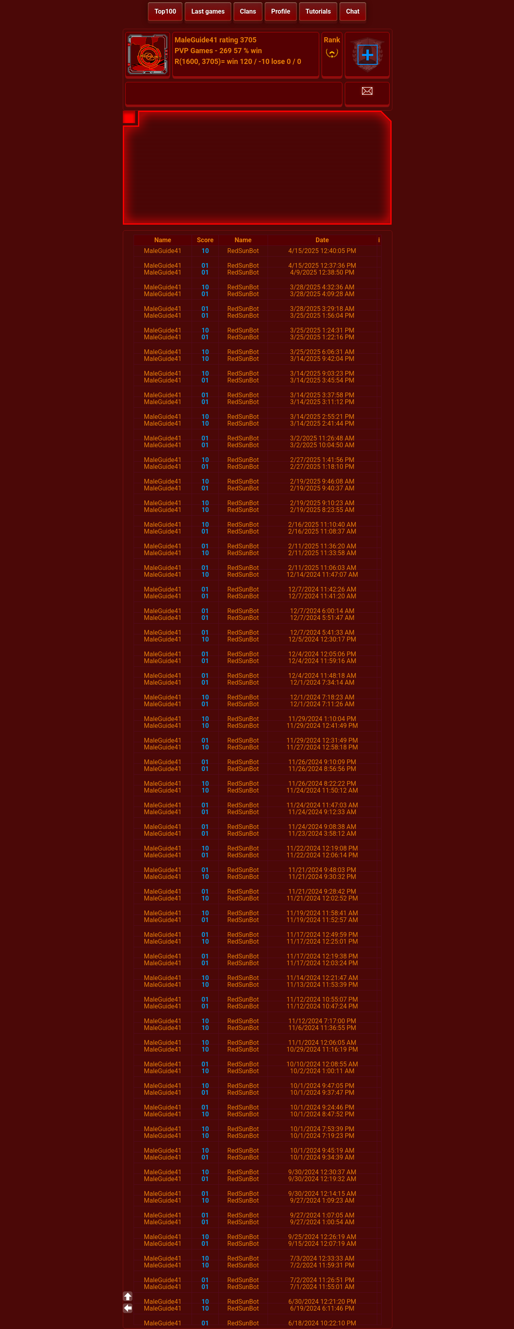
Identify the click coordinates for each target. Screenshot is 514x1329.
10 (205, 251)
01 (205, 265)
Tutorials (318, 11)
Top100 (165, 11)
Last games (207, 11)
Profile (280, 11)
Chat (352, 11)
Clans (248, 11)
